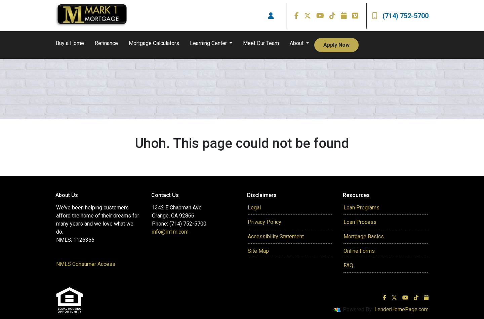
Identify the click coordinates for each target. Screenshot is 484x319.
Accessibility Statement (276, 236)
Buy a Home (70, 43)
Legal (254, 207)
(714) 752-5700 (400, 16)
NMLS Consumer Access (85, 264)
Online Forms (359, 251)
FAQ (348, 265)
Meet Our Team (261, 43)
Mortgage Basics (364, 236)
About (297, 43)
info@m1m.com (170, 232)
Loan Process (360, 222)
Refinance (106, 43)
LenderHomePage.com (401, 309)
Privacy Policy (264, 222)
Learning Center (209, 43)
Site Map (258, 251)
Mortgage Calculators (154, 43)
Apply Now (336, 45)
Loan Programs (361, 207)
